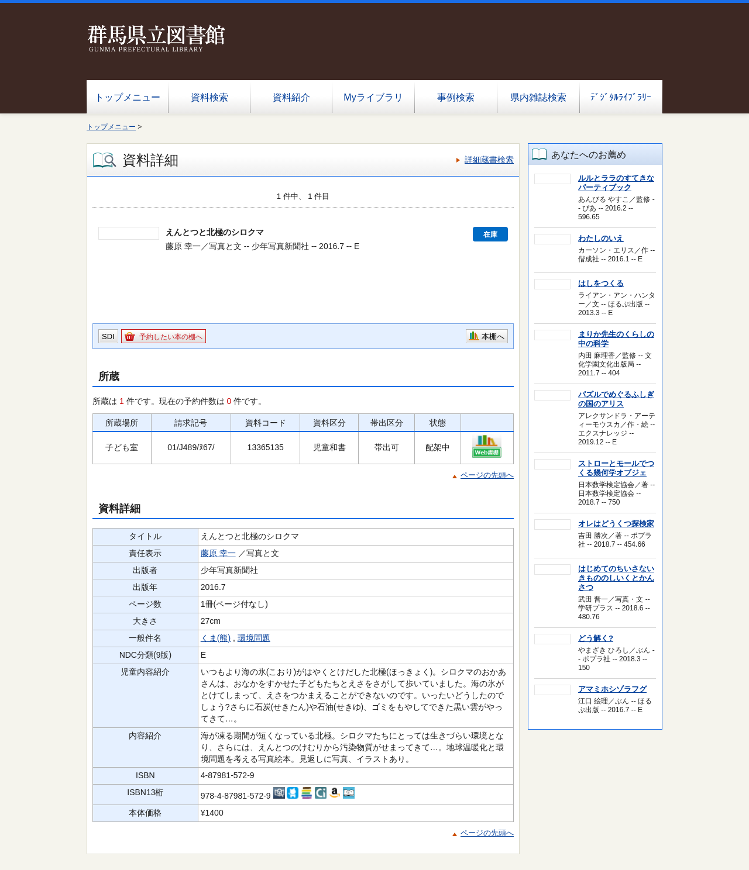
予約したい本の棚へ (170, 337)
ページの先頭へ (487, 475)
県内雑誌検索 (538, 97)
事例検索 (456, 97)
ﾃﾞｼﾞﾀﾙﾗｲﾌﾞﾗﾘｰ (620, 97)
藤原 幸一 (218, 553)
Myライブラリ (373, 97)
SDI (108, 336)
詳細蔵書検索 (489, 159)
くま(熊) (216, 638)
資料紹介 (291, 97)
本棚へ (493, 336)
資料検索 (209, 97)
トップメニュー (127, 97)
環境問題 (254, 638)
